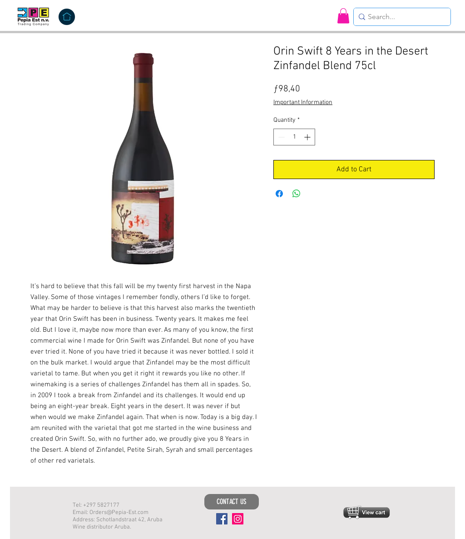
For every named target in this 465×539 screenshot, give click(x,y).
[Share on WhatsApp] (296, 193)
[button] (343, 15)
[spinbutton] (294, 137)
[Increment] (308, 137)
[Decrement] (280, 137)
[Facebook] (222, 518)
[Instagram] (237, 518)
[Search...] (399, 16)
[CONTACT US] (231, 501)
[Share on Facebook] (279, 193)
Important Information (302, 102)
